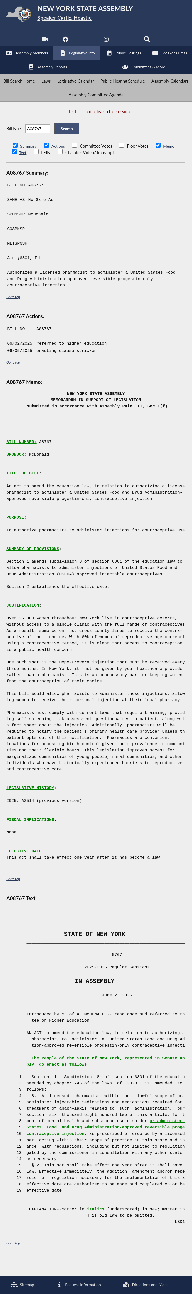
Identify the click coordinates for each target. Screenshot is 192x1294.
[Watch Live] (44, 42)
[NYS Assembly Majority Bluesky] (127, 42)
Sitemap (22, 1284)
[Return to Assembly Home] (96, 15)
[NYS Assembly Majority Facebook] (64, 42)
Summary (29, 162)
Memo (170, 162)
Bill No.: (13, 142)
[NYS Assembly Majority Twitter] (85, 42)
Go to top (13, 313)
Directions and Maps (145, 1284)
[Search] (147, 42)
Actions (59, 162)
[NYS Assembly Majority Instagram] (106, 42)
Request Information (78, 1284)
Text (23, 169)
